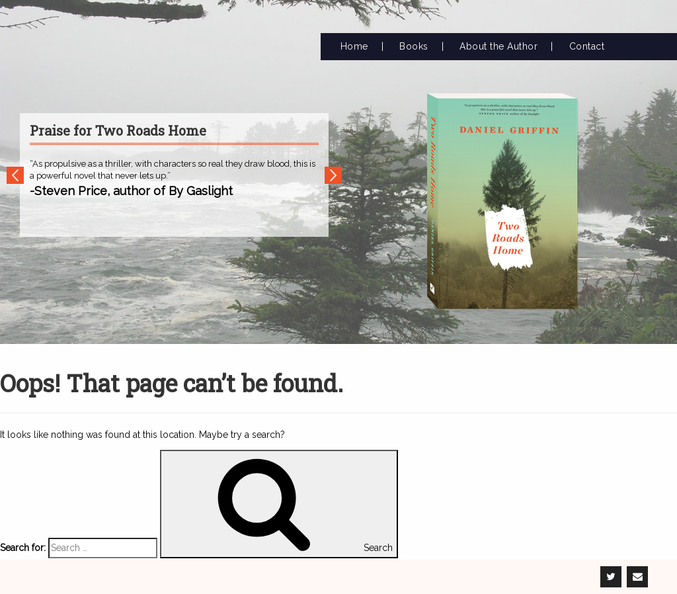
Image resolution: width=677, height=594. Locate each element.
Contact (587, 46)
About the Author (498, 46)
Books (413, 46)
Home (354, 46)
